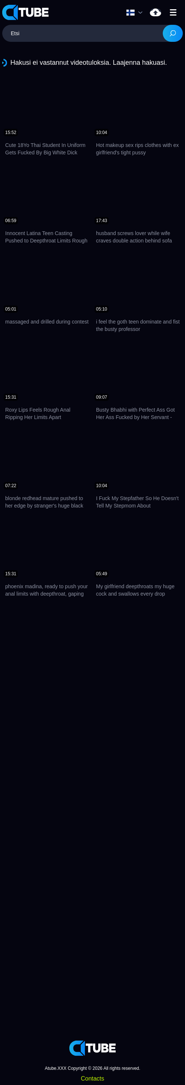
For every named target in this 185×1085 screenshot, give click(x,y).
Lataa (155, 12)
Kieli (130, 13)
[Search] (173, 33)
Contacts (92, 1078)
